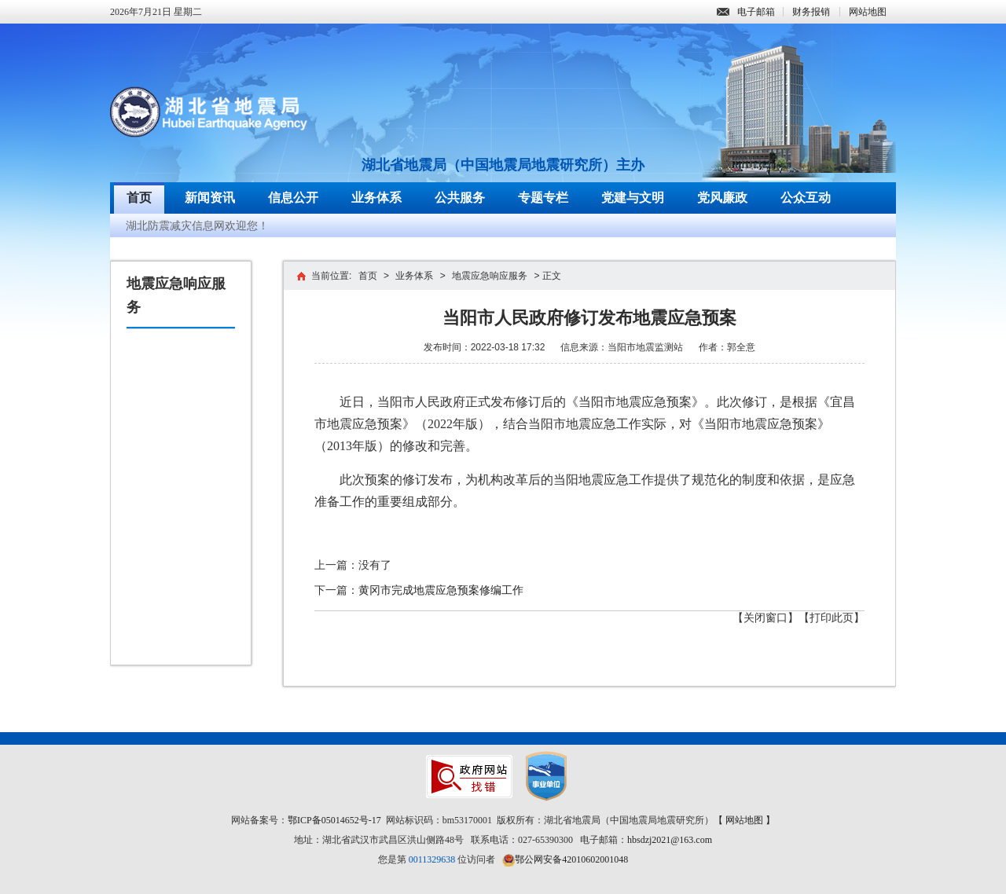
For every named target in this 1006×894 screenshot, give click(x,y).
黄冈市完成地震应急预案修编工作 (440, 590)
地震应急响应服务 (489, 275)
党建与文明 (632, 197)
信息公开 (293, 197)
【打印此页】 (832, 617)
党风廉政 (722, 197)
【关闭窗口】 (765, 617)
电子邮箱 (746, 12)
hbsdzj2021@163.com (669, 839)
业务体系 (376, 197)
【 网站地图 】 (744, 820)
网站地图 (868, 11)
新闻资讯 (210, 197)
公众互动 (805, 197)
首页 (139, 197)
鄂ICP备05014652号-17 (334, 820)
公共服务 (460, 197)
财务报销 (811, 11)
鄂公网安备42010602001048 (571, 859)
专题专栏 (543, 197)
